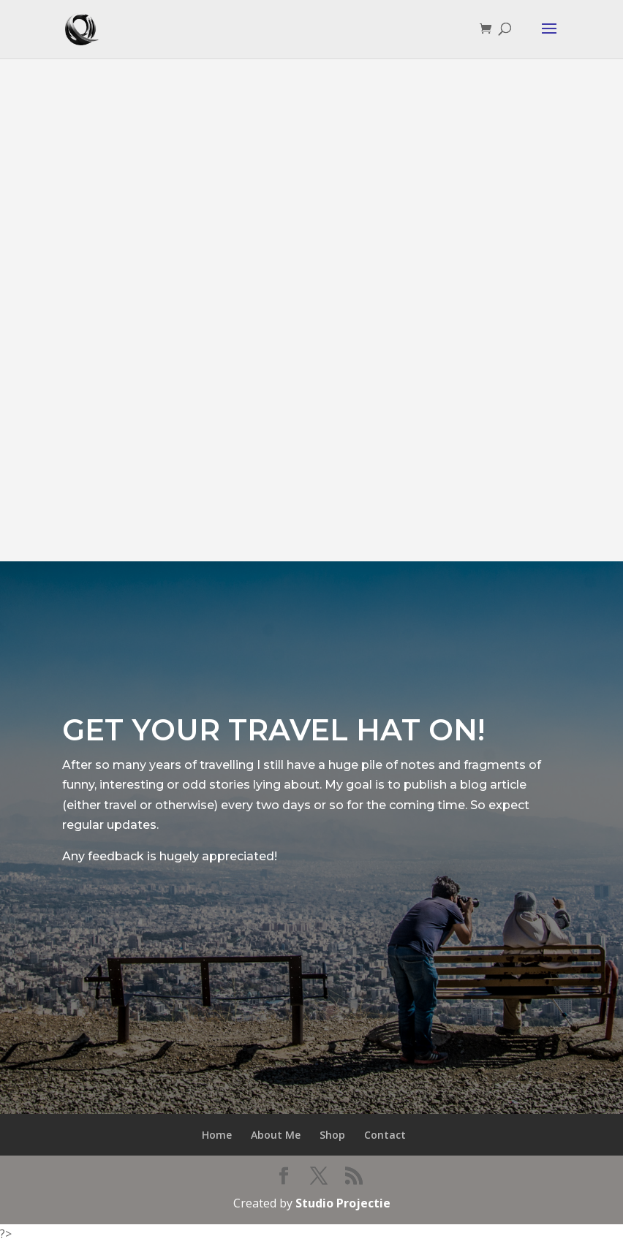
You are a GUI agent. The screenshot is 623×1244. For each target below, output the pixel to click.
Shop (332, 1135)
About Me (276, 1135)
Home (217, 1135)
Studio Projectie (342, 1203)
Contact (385, 1135)
